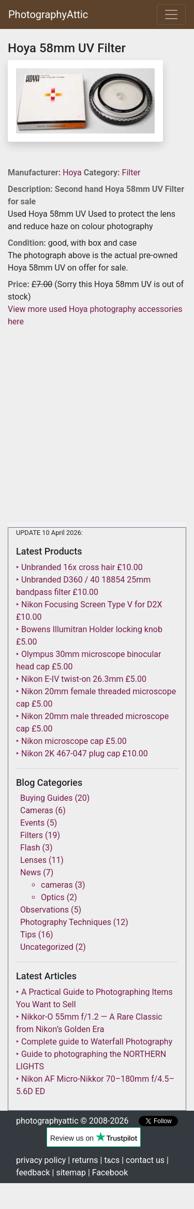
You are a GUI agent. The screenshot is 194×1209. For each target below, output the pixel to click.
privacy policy (41, 1160)
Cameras (36, 810)
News (30, 872)
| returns (83, 1160)
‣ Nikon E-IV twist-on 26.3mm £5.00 (81, 679)
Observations (44, 910)
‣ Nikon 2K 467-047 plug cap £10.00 (82, 753)
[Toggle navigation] (171, 14)
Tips (28, 934)
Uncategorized (46, 947)
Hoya (73, 172)
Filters (31, 835)
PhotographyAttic (48, 14)
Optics (53, 897)
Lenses (33, 860)
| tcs (110, 1160)
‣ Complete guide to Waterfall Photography (94, 1042)
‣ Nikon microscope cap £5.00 (71, 741)
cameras (57, 885)
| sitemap (69, 1172)
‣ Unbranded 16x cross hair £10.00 (79, 567)
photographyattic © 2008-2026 (72, 1121)
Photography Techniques (65, 922)
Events (32, 823)
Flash (30, 848)
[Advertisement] (97, 425)
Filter (131, 172)
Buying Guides (46, 798)
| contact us (143, 1160)
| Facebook (108, 1172)
